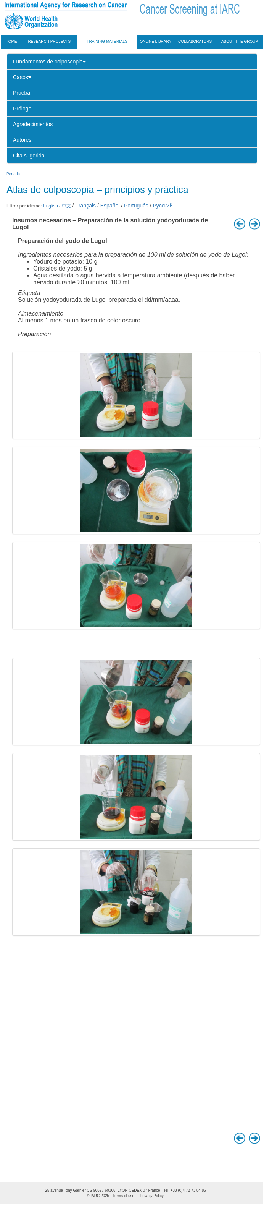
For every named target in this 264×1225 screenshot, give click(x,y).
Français (85, 206)
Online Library (156, 41)
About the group (239, 41)
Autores (22, 140)
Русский (163, 206)
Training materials (107, 41)
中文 (66, 206)
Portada (13, 174)
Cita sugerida (29, 155)
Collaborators (195, 41)
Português (136, 206)
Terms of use (123, 1196)
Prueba (21, 93)
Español (110, 206)
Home (11, 41)
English (50, 206)
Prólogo (22, 108)
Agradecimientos (33, 124)
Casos (22, 77)
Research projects (49, 41)
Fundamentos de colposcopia (49, 61)
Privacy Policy (152, 1196)
